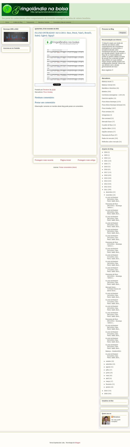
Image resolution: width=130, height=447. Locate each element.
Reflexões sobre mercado (110, 142)
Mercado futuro (107, 121)
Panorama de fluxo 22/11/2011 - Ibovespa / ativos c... (114, 244)
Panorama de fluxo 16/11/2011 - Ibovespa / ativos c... (114, 276)
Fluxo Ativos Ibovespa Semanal (112, 105)
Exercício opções (107, 98)
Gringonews (106, 115)
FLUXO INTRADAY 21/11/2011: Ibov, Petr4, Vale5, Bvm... (113, 257)
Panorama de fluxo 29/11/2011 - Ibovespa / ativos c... (114, 205)
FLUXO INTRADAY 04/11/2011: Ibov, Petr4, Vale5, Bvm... (113, 340)
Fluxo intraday (48, 92)
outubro (108, 361)
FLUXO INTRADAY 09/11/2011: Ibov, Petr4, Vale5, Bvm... (113, 314)
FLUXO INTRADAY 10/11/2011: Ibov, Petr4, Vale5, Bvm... (113, 308)
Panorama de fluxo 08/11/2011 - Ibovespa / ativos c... (114, 321)
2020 (106, 164)
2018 (106, 169)
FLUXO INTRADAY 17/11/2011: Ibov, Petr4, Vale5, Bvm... (113, 269)
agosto (108, 367)
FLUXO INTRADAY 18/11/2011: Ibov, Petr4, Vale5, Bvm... (113, 263)
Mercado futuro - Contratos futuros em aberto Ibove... (113, 289)
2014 (106, 181)
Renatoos (116, 417)
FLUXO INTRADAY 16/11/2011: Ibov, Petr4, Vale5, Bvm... (113, 282)
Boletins (104, 91)
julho (107, 370)
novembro (109, 195)
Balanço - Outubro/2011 (113, 351)
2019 (106, 166)
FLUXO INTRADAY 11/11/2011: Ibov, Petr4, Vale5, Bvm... (113, 301)
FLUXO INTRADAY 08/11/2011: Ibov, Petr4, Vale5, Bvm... (113, 327)
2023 (106, 155)
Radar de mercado (108, 138)
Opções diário (106, 128)
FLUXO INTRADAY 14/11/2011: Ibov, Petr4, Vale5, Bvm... (113, 295)
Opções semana (107, 132)
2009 (106, 393)
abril (107, 378)
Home (7, 22)
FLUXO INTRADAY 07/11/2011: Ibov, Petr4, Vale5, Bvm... (113, 333)
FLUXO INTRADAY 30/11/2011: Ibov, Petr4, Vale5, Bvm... (113, 199)
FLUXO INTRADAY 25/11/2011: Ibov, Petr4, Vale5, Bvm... (113, 225)
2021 (106, 161)
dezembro (109, 192)
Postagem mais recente (44, 160)
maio (107, 375)
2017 (106, 172)
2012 (106, 187)
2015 (106, 178)
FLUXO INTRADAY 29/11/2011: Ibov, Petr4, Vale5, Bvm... (113, 212)
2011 (106, 189)
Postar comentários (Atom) (68, 167)
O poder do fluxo (107, 125)
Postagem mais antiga (86, 160)
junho (108, 373)
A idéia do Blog (17, 22)
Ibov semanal (106, 118)
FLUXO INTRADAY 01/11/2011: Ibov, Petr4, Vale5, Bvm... (113, 356)
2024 (106, 152)
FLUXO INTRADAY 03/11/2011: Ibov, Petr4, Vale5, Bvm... (113, 346)
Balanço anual (106, 81)
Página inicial (65, 160)
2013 (106, 184)
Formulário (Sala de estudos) (62, 22)
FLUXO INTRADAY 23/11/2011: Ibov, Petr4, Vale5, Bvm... (113, 237)
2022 (106, 158)
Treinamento (30, 22)
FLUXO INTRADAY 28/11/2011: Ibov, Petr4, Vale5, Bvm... (113, 218)
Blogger (77, 443)
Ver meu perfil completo (115, 420)
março (108, 381)
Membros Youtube (43, 22)
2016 (106, 175)
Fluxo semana (106, 111)
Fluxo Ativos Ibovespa (109, 101)
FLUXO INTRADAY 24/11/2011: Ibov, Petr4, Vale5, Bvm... (113, 231)
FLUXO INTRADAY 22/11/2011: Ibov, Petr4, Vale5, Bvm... (113, 250)
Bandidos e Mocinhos (109, 88)
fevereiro (109, 384)
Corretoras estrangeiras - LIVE (112, 95)
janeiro (108, 387)
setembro (109, 364)
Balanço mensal (107, 85)
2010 (106, 391)
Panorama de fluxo (108, 135)
